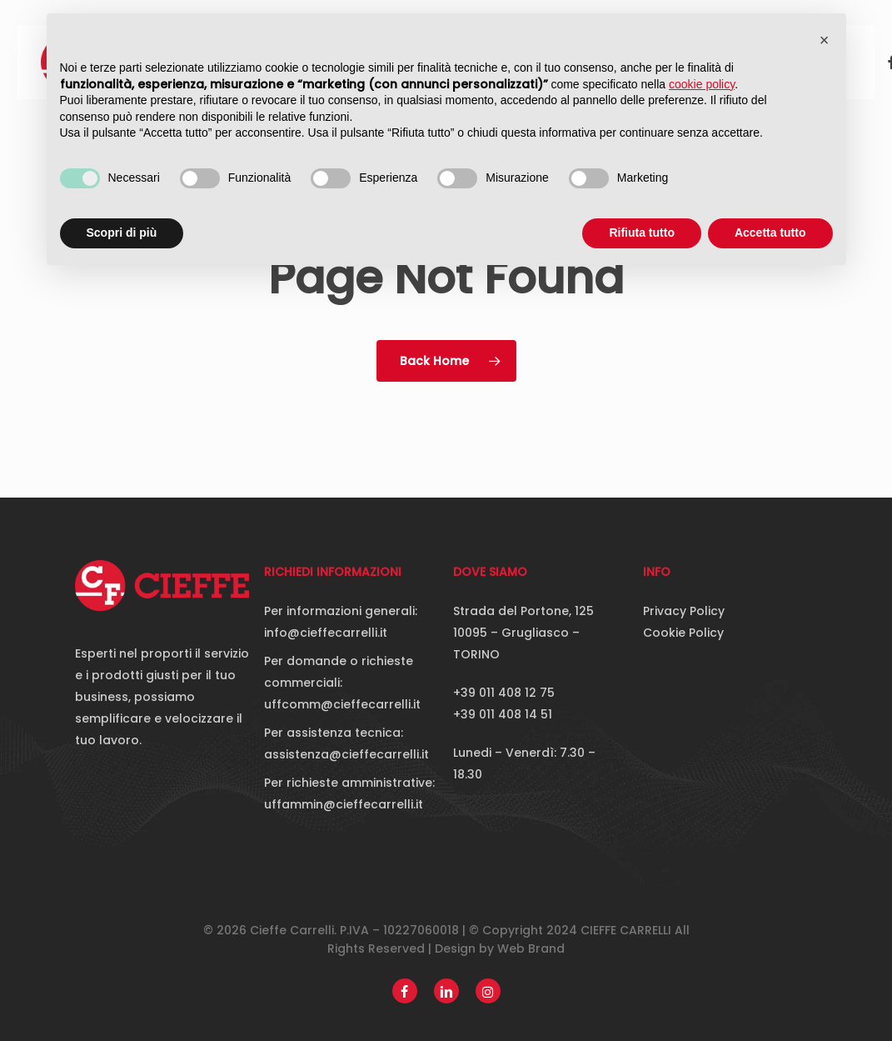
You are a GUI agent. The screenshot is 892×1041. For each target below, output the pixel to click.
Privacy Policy (684, 611)
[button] (824, 40)
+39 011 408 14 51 (502, 714)
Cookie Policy (683, 632)
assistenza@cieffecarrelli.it (346, 754)
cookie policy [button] (702, 84)
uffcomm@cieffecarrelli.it (342, 704)
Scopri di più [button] (122, 232)
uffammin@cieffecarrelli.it (343, 804)
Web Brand (531, 948)
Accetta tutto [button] (770, 232)
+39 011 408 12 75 (504, 692)
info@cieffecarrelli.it (325, 632)
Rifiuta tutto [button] (642, 232)
